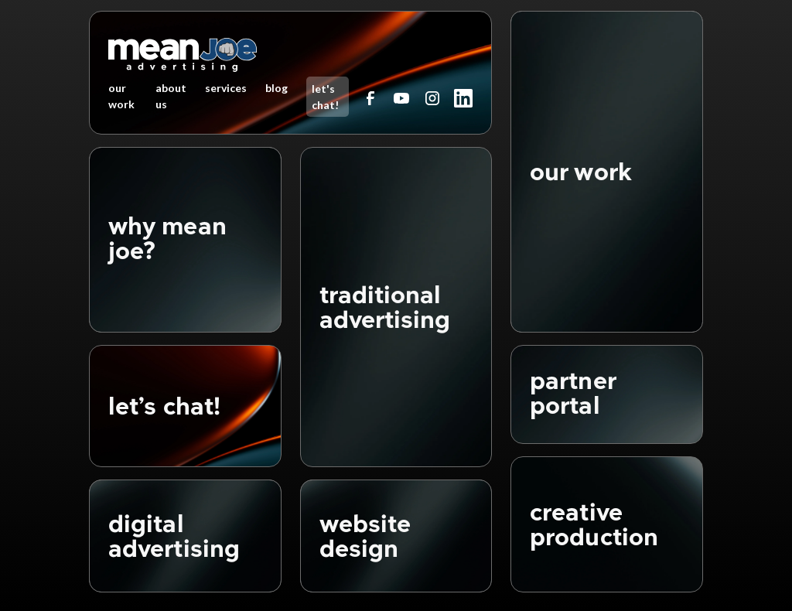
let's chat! (325, 96)
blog (276, 87)
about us (170, 96)
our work (121, 96)
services (226, 87)
